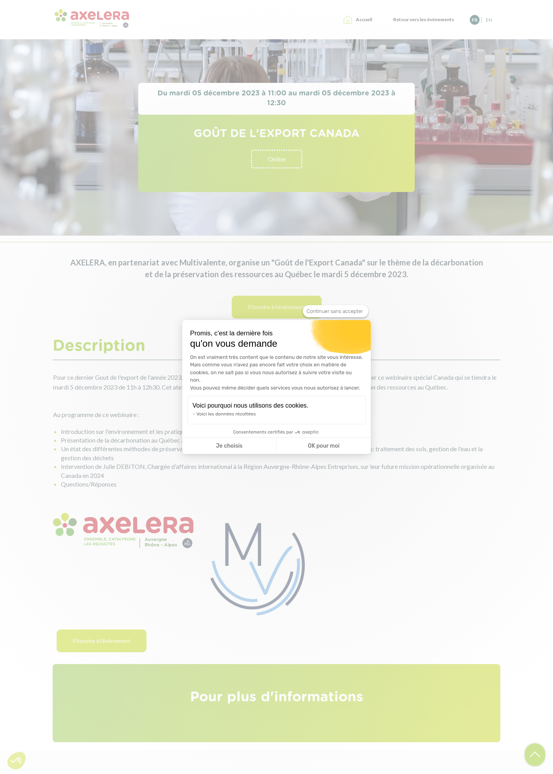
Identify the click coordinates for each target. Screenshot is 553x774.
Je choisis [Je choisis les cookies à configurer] (229, 446)
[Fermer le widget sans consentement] (335, 311)
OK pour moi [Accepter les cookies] (324, 446)
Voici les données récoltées (226, 414)
